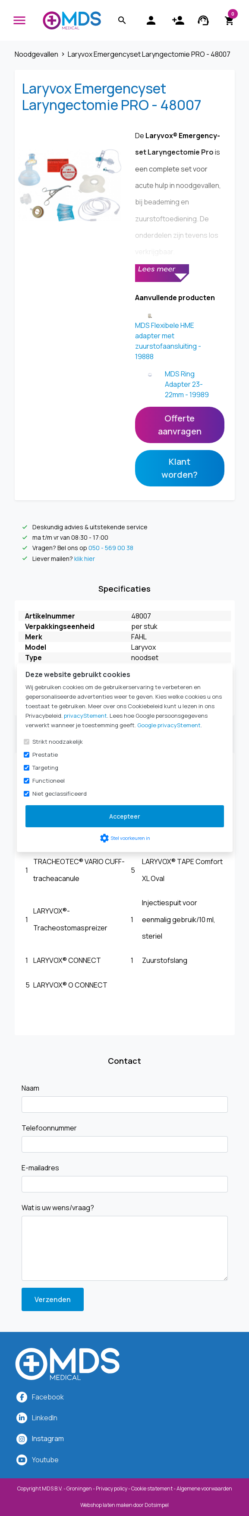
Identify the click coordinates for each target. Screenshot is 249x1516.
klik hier (84, 558)
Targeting (45, 767)
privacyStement (85, 715)
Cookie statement (152, 1488)
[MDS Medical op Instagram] (48, 1438)
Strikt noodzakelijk (57, 741)
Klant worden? (179, 468)
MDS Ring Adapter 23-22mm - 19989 (187, 384)
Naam (30, 1088)
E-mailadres (40, 1168)
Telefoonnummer (49, 1128)
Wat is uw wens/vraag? (58, 1207)
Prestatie (45, 754)
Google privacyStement (169, 725)
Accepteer (124, 816)
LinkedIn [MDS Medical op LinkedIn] (44, 1417)
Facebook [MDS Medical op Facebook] (48, 1397)
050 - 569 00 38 (110, 548)
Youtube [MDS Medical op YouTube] (45, 1459)
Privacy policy (111, 1488)
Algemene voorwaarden (204, 1488)
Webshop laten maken (106, 1505)
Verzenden (53, 1299)
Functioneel (48, 780)
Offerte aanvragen (180, 424)
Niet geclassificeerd (59, 793)
